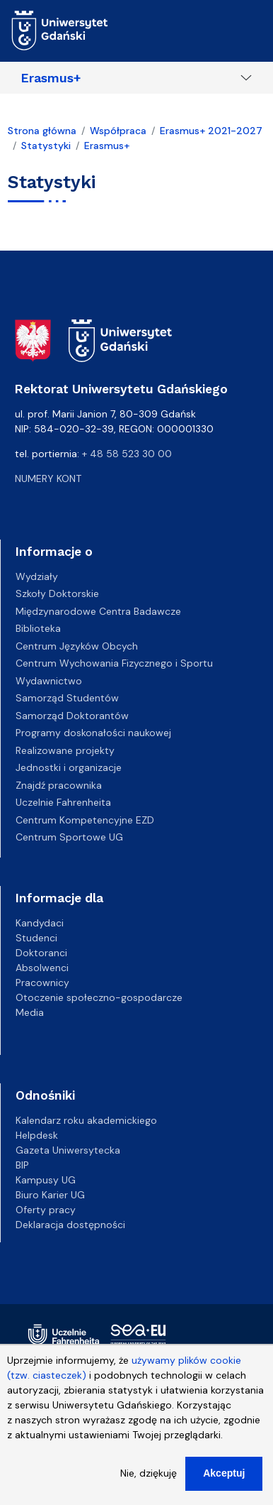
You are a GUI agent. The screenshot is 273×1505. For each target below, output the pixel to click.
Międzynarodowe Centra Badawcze (98, 611)
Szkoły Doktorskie (57, 593)
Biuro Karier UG (50, 1194)
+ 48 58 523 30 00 (127, 453)
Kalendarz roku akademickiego (86, 1120)
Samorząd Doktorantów (72, 715)
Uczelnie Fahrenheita (63, 802)
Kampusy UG (46, 1179)
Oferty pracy (46, 1209)
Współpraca (118, 130)
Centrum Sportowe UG (69, 837)
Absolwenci (42, 967)
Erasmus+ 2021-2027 (211, 130)
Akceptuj (224, 1481)
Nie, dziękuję (148, 1481)
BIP (22, 1165)
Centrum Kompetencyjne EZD (85, 820)
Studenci (36, 937)
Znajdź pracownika (59, 785)
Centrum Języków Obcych (77, 646)
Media (30, 1012)
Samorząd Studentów (67, 697)
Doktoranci (41, 952)
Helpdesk (37, 1135)
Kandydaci (40, 922)
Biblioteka (38, 628)
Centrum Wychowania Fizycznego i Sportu (114, 663)
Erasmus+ (51, 78)
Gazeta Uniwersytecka (68, 1150)
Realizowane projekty (65, 750)
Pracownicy (42, 982)
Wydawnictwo (49, 680)
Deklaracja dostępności (70, 1224)
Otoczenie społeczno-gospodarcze (99, 997)
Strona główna (42, 130)
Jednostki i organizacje (69, 767)
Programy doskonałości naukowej (93, 732)
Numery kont (48, 478)
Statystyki (46, 145)
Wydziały (37, 576)
